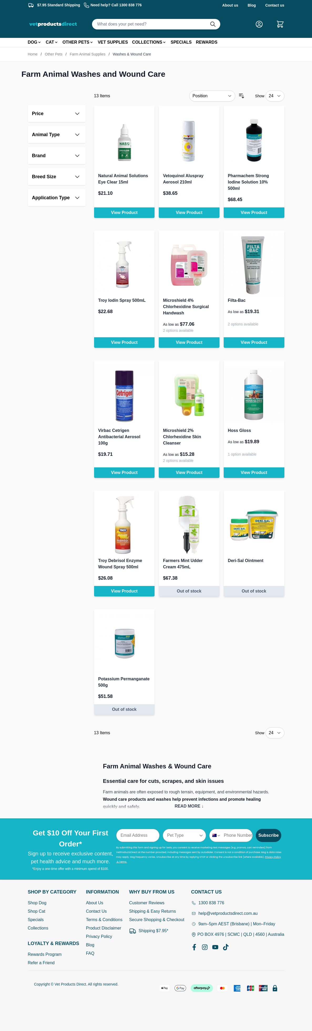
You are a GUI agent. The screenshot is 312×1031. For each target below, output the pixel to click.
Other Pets (54, 54)
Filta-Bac (237, 300)
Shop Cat (36, 911)
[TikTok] (226, 947)
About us (230, 5)
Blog (252, 5)
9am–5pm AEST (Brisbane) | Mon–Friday (233, 924)
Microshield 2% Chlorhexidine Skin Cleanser (182, 436)
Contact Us (96, 911)
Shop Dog (37, 903)
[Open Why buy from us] (156, 892)
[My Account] (261, 24)
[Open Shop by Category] (53, 892)
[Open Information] (104, 892)
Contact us (274, 5)
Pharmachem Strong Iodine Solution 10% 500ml (248, 182)
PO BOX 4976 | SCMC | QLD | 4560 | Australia (237, 934)
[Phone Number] (237, 835)
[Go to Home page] (54, 24)
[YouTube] (215, 947)
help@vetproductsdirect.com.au (224, 913)
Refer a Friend (41, 963)
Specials (36, 919)
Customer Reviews (146, 903)
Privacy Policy (99, 936)
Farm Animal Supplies (87, 54)
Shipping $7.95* (148, 931)
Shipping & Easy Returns (152, 911)
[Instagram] (205, 947)
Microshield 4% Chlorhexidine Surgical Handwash (186, 306)
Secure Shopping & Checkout (156, 919)
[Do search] (215, 24)
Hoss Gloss (239, 430)
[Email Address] (138, 835)
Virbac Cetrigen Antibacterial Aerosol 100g (119, 436)
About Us (94, 903)
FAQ (90, 953)
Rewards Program (45, 954)
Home (33, 54)
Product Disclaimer (103, 928)
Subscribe (268, 835)
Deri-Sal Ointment (245, 560)
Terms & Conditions (104, 919)
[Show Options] (201, 835)
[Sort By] (212, 95)
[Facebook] (194, 947)
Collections (38, 928)
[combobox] (182, 835)
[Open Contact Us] (237, 892)
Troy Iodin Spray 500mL (122, 300)
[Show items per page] (274, 95)
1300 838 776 (207, 903)
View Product (124, 212)
